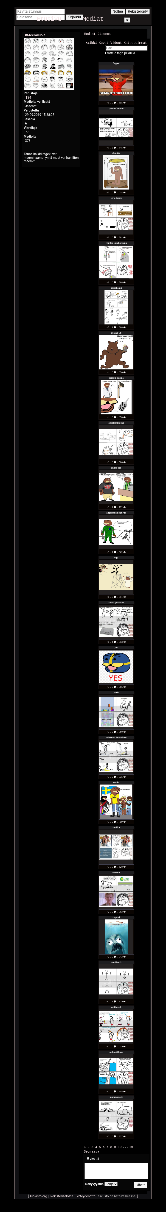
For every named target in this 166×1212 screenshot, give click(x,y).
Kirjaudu (74, 17)
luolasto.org (38, 1195)
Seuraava (91, 1151)
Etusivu (49, 20)
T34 (28, 97)
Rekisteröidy (138, 11)
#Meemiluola (35, 35)
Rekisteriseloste (61, 1195)
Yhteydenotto (86, 1195)
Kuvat (104, 42)
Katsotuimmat (135, 42)
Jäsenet (104, 34)
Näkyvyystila (94, 1183)
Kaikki (91, 42)
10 (120, 1146)
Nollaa (118, 11)
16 (131, 1146)
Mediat (93, 20)
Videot (116, 42)
